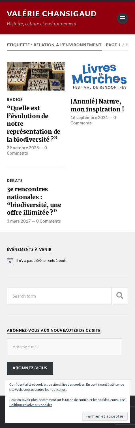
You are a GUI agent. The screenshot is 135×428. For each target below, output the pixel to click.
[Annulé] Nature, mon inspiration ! (97, 105)
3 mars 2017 (19, 220)
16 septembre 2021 (89, 117)
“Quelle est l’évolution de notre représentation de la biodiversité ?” (33, 123)
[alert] (67, 261)
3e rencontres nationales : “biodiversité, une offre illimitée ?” (34, 200)
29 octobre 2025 (23, 147)
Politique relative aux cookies (30, 405)
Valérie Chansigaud (52, 13)
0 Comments (27, 150)
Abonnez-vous (30, 368)
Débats (15, 180)
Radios (15, 99)
